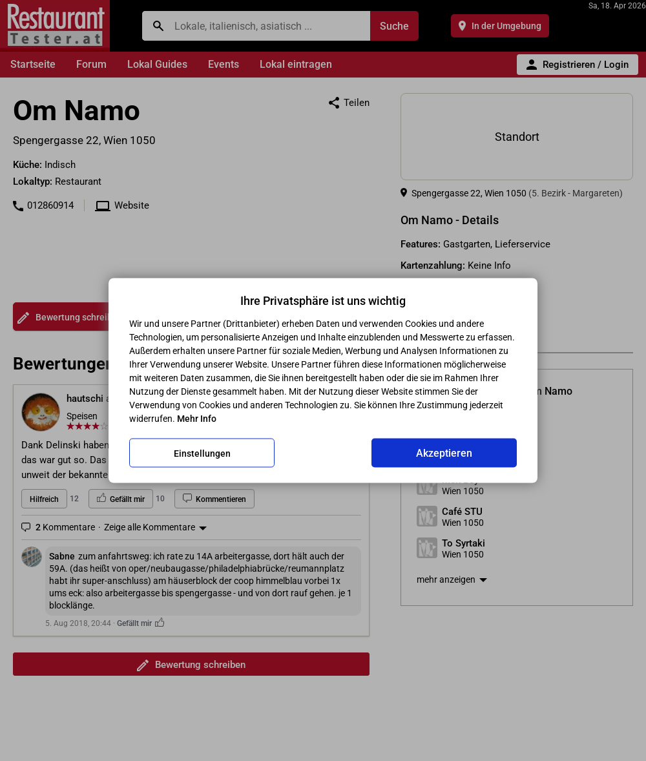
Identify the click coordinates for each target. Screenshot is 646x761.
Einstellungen (202, 453)
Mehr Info (196, 418)
